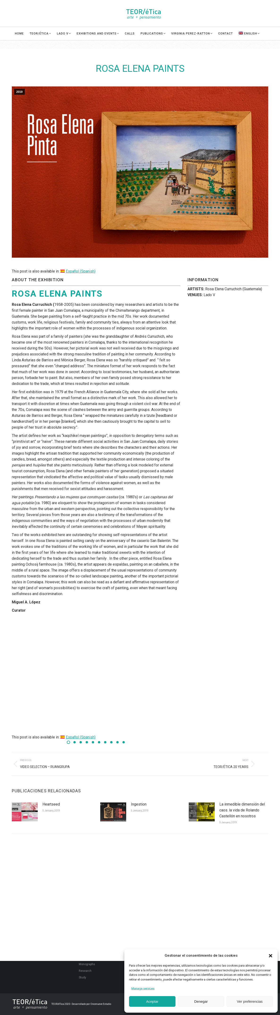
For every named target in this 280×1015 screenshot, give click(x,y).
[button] (270, 955)
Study (82, 977)
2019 (19, 92)
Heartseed (51, 804)
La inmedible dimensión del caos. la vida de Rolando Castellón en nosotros (242, 810)
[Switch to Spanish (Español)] (78, 271)
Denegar (201, 1001)
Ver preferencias (250, 1001)
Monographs (87, 964)
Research (85, 970)
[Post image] (25, 811)
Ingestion (138, 804)
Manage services (143, 988)
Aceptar (152, 1001)
